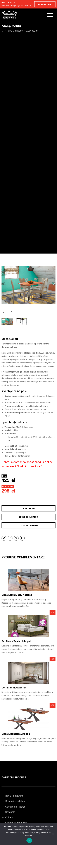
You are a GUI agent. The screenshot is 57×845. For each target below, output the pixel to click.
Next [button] (11, 312)
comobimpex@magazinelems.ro (16, 5)
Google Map (45, 4)
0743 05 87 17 (8, 2)
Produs (18, 31)
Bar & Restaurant (14, 795)
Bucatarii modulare (15, 801)
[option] (28, 285)
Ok (29, 840)
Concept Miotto (28, 525)
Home (9, 31)
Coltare (9, 817)
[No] (53, 833)
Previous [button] (5, 312)
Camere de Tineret (15, 806)
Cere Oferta (28, 508)
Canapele (10, 812)
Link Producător (29, 466)
